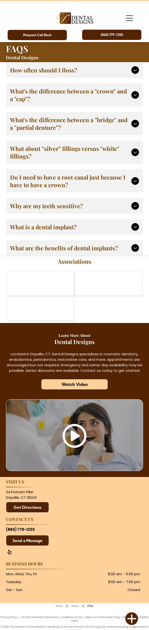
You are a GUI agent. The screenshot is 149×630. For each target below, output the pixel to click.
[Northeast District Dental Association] (40, 309)
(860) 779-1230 (20, 529)
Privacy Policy (8, 617)
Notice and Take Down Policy (103, 617)
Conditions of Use (71, 617)
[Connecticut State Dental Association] (108, 284)
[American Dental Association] (40, 284)
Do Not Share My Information (40, 617)
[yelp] (9, 553)
